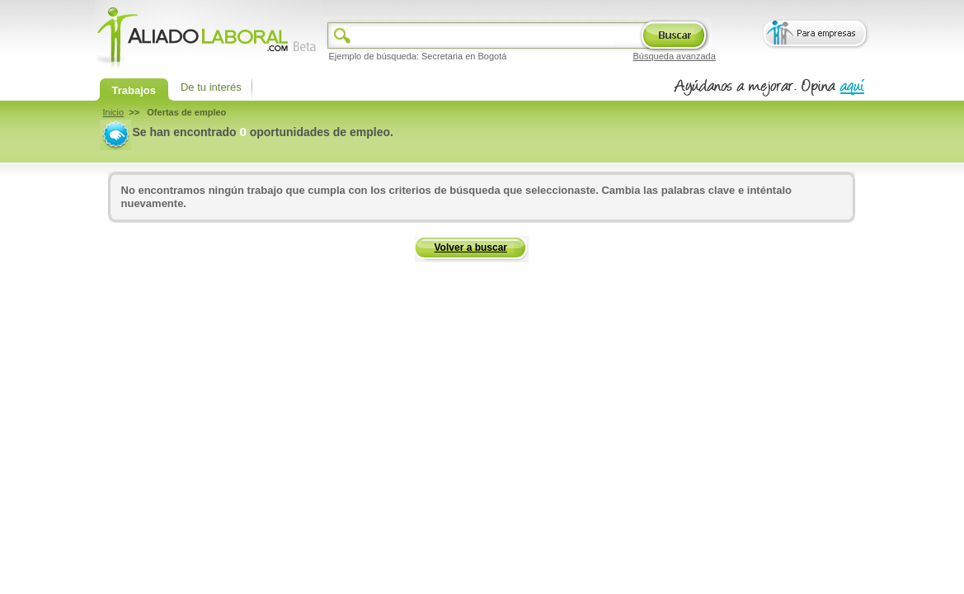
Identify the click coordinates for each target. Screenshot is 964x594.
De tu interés (211, 87)
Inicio (114, 112)
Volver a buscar (471, 247)
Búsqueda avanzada (674, 56)
